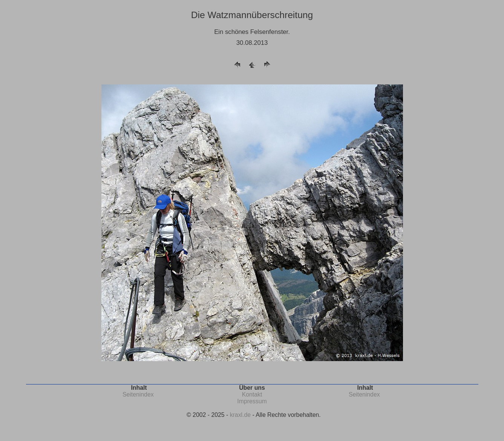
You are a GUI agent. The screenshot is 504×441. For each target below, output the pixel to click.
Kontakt (252, 394)
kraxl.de (240, 415)
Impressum (252, 401)
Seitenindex (138, 394)
